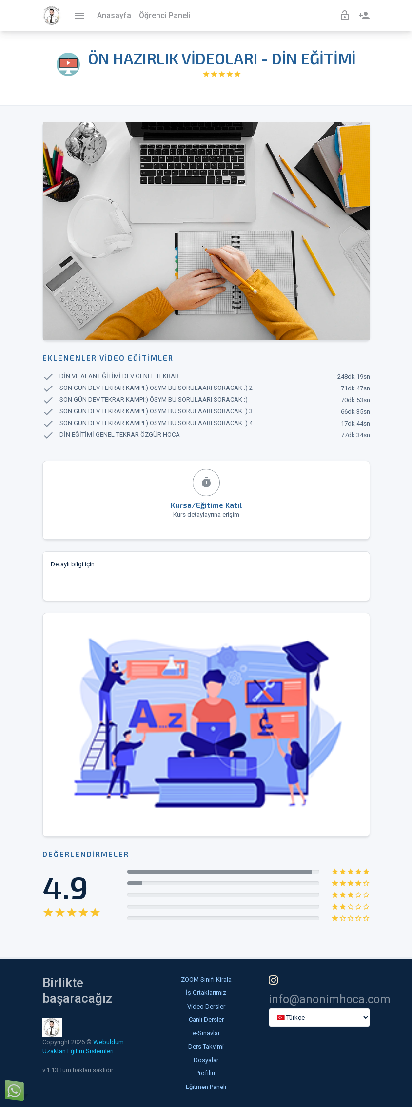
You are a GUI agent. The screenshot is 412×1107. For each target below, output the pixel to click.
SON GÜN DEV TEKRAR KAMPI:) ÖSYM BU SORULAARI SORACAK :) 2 (156, 388)
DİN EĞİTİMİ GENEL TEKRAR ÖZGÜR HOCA (119, 435)
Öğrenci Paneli (165, 15)
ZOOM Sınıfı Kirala (206, 979)
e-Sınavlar (206, 1033)
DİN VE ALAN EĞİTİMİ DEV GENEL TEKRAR (119, 376)
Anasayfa (114, 15)
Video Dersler (206, 1006)
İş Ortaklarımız (206, 992)
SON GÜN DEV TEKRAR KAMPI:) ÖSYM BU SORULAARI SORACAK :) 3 (156, 411)
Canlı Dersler (206, 1019)
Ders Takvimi (206, 1046)
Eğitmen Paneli (206, 1086)
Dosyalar (206, 1060)
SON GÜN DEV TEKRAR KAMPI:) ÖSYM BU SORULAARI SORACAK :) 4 (156, 423)
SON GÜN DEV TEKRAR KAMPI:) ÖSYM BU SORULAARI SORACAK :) (153, 400)
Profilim (206, 1073)
